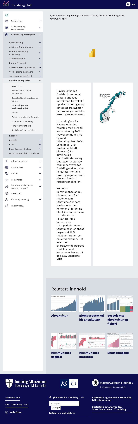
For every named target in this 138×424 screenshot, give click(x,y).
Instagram (15, 412)
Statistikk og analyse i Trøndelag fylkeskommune (111, 398)
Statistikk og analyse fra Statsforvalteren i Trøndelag (109, 408)
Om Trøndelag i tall (16, 404)
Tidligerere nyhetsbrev (62, 413)
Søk (133, 4)
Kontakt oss (12, 397)
